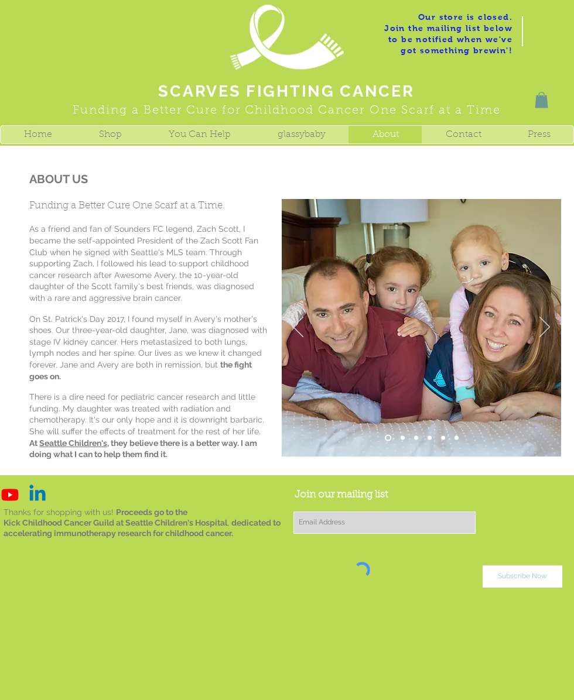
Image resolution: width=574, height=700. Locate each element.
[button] (541, 100)
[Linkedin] (37, 495)
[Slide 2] (457, 438)
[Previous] (298, 328)
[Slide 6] (443, 438)
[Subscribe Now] (522, 576)
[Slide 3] (403, 438)
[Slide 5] (430, 438)
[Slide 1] (388, 438)
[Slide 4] (416, 438)
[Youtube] (10, 495)
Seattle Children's (73, 443)
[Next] (544, 328)
